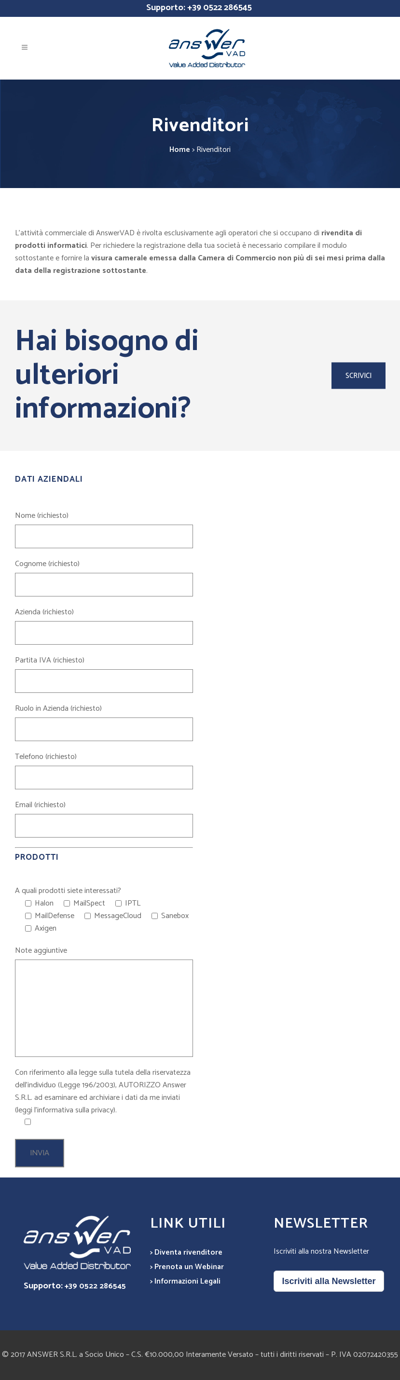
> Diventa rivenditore (186, 1252)
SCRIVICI (358, 376)
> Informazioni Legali (185, 1281)
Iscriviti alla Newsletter (328, 1281)
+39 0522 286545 (219, 7)
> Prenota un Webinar (187, 1266)
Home (179, 149)
